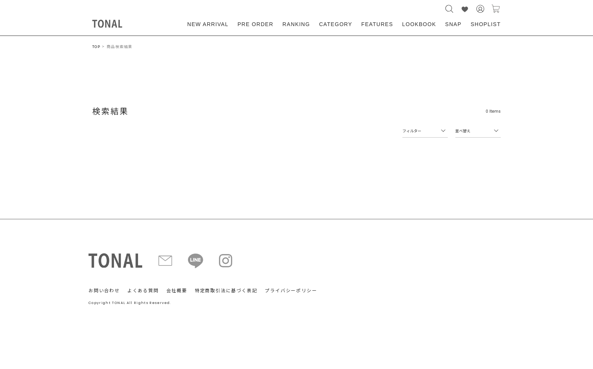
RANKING (296, 24)
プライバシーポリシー (291, 290)
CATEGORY (335, 24)
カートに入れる (496, 9)
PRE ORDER (255, 24)
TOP (96, 46)
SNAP (453, 24)
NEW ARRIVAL (207, 24)
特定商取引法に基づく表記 (226, 290)
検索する (449, 9)
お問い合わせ (104, 290)
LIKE (465, 9)
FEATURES (377, 24)
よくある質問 (143, 290)
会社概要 (176, 290)
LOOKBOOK (419, 24)
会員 (480, 9)
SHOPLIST (485, 24)
